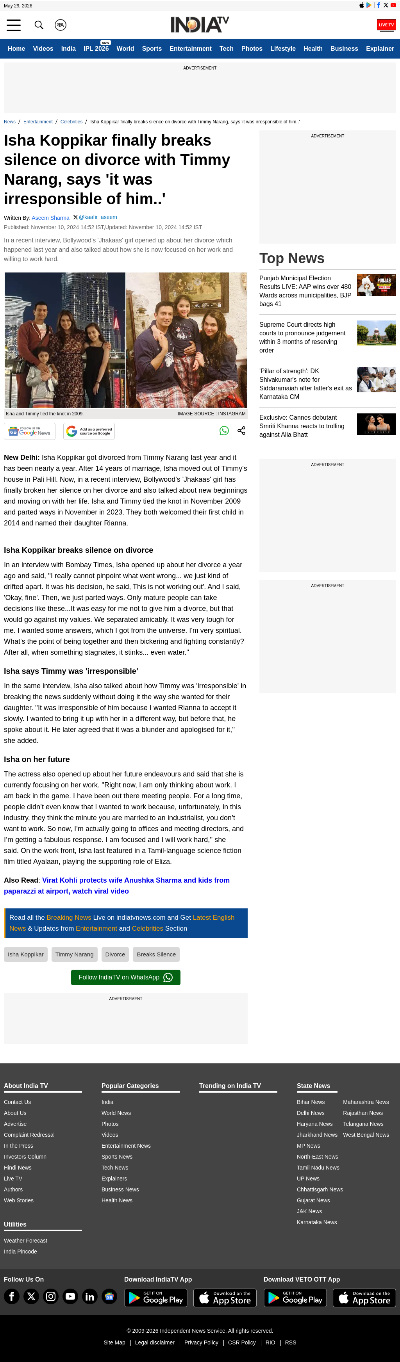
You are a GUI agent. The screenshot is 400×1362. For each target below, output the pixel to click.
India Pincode (20, 1251)
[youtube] (70, 1296)
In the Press (18, 1146)
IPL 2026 (96, 48)
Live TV (13, 1178)
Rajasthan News (363, 1113)
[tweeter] (31, 1296)
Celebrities (72, 122)
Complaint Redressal (29, 1135)
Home (16, 48)
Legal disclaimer (155, 1342)
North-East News (317, 1157)
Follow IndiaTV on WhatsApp (126, 977)
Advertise (15, 1124)
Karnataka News (317, 1222)
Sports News (117, 1157)
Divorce (115, 954)
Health (313, 48)
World (125, 48)
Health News (117, 1200)
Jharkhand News (317, 1135)
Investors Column (25, 1157)
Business (344, 48)
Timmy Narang (74, 954)
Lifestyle (283, 48)
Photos (251, 48)
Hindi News (18, 1167)
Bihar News (311, 1102)
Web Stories (19, 1200)
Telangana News (363, 1124)
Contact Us (17, 1102)
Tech (227, 48)
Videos (43, 48)
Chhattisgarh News (320, 1189)
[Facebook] (12, 1296)
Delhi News (311, 1113)
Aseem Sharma (50, 218)
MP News (308, 1146)
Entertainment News (126, 1146)
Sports (152, 48)
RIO (270, 1342)
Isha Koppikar (26, 954)
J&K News (309, 1211)
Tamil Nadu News (318, 1167)
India (68, 48)
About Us (15, 1113)
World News (116, 1113)
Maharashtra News (366, 1102)
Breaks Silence (156, 954)
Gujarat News (313, 1200)
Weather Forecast (25, 1240)
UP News (308, 1178)
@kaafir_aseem (98, 217)
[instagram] (51, 1296)
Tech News (115, 1167)
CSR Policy (242, 1342)
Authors (13, 1189)
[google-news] (109, 1296)
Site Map (114, 1342)
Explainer (380, 48)
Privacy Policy (201, 1342)
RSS (290, 1342)
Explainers (114, 1178)
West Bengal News (366, 1135)
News (10, 122)
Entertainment (191, 48)
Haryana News (315, 1124)
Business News (120, 1189)
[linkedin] (90, 1296)
